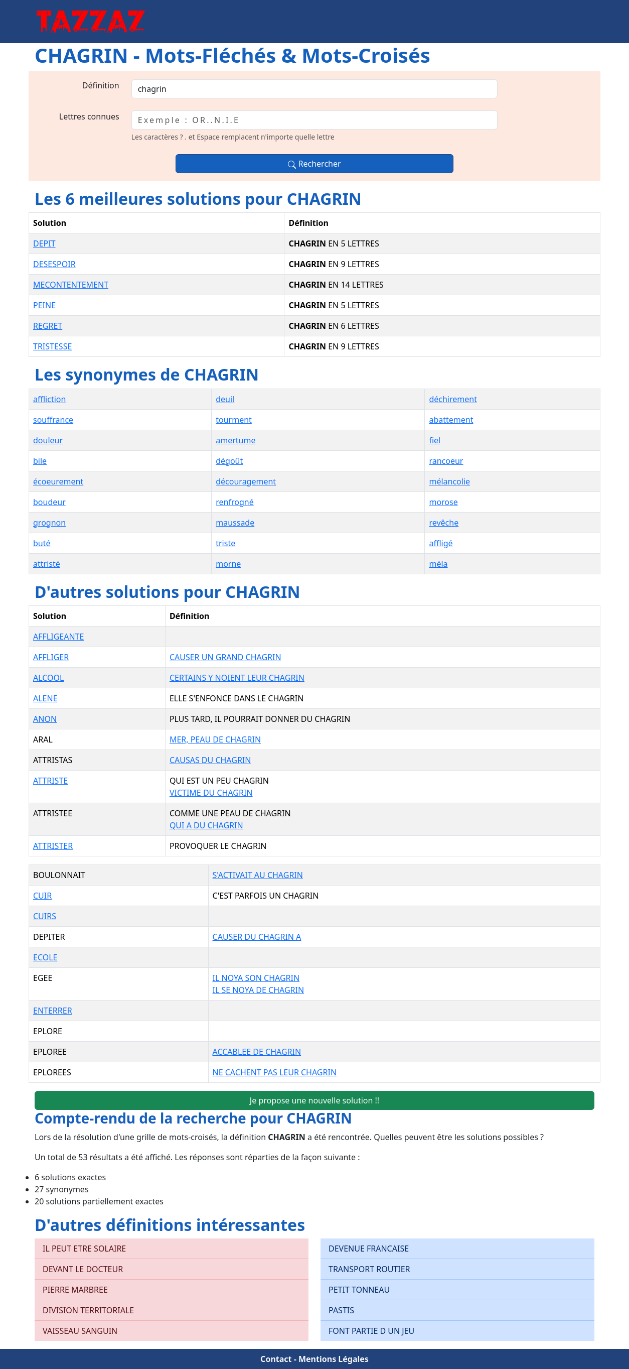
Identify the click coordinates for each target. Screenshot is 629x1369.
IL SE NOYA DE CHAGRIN (258, 989)
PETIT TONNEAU (359, 1289)
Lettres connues (89, 116)
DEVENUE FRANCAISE (369, 1248)
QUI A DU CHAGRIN (206, 825)
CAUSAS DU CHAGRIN (210, 760)
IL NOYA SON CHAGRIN (256, 977)
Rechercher (314, 163)
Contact (275, 1358)
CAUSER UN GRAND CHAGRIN (225, 657)
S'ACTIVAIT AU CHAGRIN (258, 875)
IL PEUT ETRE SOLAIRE (84, 1248)
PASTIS (341, 1310)
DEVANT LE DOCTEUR (83, 1269)
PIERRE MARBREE (75, 1289)
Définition (100, 85)
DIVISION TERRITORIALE (88, 1310)
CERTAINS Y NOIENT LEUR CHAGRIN (237, 677)
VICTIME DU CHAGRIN (211, 792)
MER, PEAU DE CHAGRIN (215, 739)
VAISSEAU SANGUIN (80, 1330)
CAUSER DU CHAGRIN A (257, 936)
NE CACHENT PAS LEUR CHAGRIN (275, 1072)
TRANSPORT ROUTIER (369, 1269)
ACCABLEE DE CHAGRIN (257, 1051)
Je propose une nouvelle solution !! (314, 1100)
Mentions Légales (333, 1358)
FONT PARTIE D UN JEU (371, 1330)
